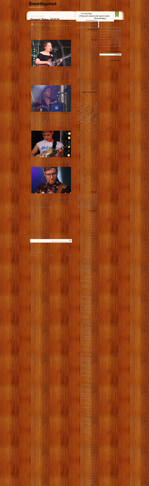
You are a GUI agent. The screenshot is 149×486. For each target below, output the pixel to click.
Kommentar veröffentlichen (36, 252)
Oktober (89, 248)
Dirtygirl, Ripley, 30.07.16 (44, 19)
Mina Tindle (88, 109)
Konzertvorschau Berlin (116, 39)
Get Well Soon (88, 102)
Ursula (78, 74)
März (90, 448)
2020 (92, 228)
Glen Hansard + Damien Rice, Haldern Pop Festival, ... (86, 360)
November (88, 245)
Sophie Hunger (89, 116)
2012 (91, 466)
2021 (92, 226)
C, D (85, 32)
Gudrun (79, 69)
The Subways (89, 205)
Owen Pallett (94, 123)
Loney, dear (94, 112)
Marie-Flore (92, 114)
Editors (95, 109)
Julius (78, 67)
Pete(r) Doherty (83, 107)
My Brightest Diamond (85, 121)
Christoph (79, 65)
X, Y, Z (81, 35)
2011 (91, 469)
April (90, 445)
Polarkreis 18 (89, 203)
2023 (92, 220)
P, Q (88, 34)
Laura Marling (86, 119)
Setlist (69, 241)
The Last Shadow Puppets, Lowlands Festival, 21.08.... (87, 307)
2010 (91, 471)
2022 (92, 223)
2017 (91, 237)
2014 (91, 460)
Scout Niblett (80, 116)
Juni (90, 440)
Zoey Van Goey (85, 207)
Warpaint (86, 105)
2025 (92, 214)
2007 (91, 480)
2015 (91, 457)
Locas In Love (86, 112)
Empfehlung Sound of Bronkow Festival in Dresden (87, 366)
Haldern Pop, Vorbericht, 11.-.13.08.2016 (88, 413)
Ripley (66, 241)
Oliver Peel (79, 63)
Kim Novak (85, 123)
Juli (90, 437)
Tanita (78, 70)
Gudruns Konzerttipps (116, 37)
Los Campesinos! (83, 114)
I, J (95, 32)
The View (95, 205)
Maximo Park (83, 110)
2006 (92, 483)
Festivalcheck (118, 45)
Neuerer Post (33, 255)
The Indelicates (88, 117)
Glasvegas (91, 198)
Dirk (78, 77)
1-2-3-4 (86, 186)
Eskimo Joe (85, 198)
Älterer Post (69, 255)
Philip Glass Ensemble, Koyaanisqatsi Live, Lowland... (87, 271)
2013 (91, 463)
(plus (90, 107)
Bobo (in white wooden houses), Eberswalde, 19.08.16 (86, 344)
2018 (91, 234)
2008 (91, 477)
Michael (79, 76)
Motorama (95, 119)
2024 (92, 217)
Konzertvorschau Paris (116, 34)
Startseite (51, 255)
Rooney (82, 205)
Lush (83, 125)
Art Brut (95, 194)
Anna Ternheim (93, 105)
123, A (79, 32)
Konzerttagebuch (42, 3)
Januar (89, 454)
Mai (90, 443)
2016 (91, 240)
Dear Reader (89, 103)
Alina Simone (81, 194)
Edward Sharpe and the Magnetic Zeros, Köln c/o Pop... (87, 287)
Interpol (90, 110)
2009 (91, 474)
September (88, 251)
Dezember (88, 242)
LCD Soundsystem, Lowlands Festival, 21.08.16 (87, 338)
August (89, 253)
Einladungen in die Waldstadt (114, 31)
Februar (89, 451)
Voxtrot (79, 207)
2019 (91, 231)
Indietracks (61, 241)
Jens (78, 72)
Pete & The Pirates (85, 201)
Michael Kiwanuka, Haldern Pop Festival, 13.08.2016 (87, 322)
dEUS (95, 196)
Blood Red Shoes (82, 196)
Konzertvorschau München (115, 42)
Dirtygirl (56, 241)
